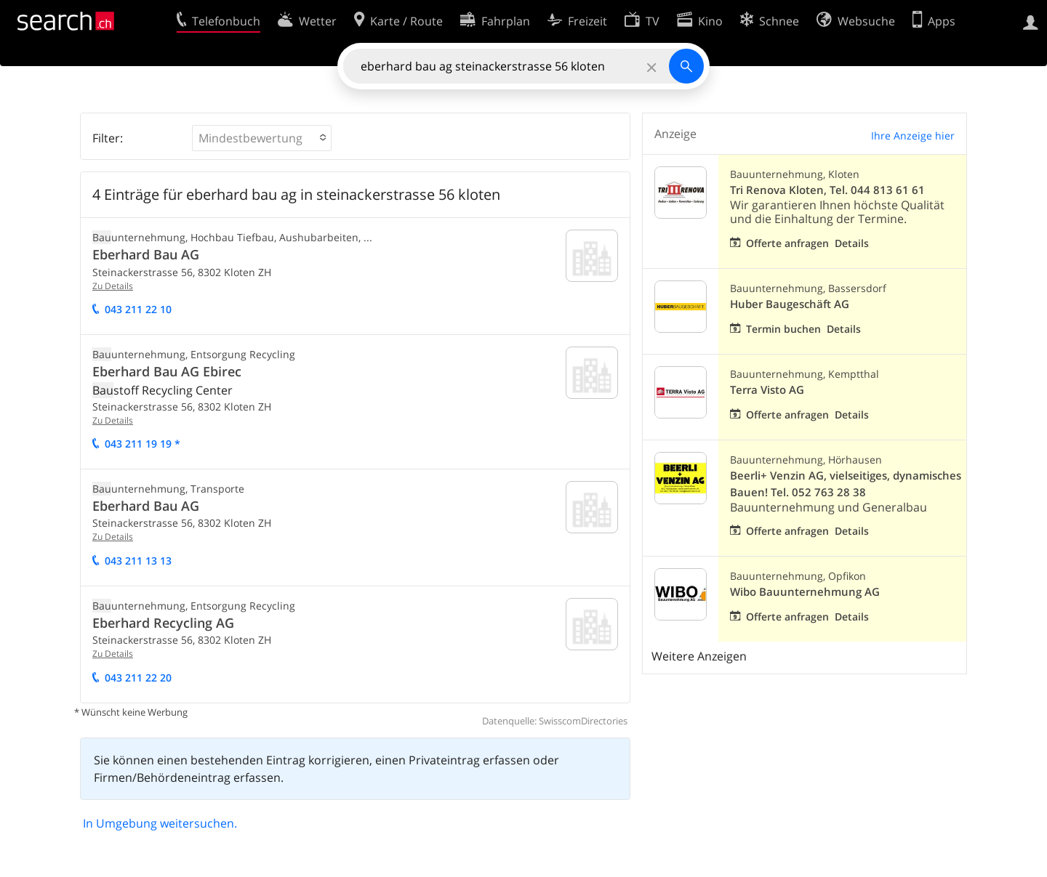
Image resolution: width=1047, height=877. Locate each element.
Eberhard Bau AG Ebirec (166, 371)
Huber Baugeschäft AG (789, 304)
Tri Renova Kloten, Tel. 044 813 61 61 (827, 190)
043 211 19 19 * (142, 443)
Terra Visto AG (767, 389)
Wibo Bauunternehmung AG (805, 591)
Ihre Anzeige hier (913, 135)
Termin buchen (783, 329)
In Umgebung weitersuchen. (160, 823)
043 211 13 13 (138, 560)
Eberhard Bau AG (145, 254)
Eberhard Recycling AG (163, 622)
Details (852, 243)
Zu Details (112, 286)
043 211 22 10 (138, 309)
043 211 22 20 (138, 677)
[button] (262, 138)
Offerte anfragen (787, 243)
